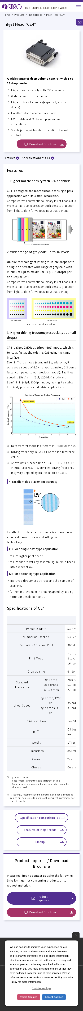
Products (19, 14)
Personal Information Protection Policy (39, 977)
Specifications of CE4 (36, 158)
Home (6, 14)
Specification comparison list (40, 817)
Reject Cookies (28, 997)
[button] (78, 7)
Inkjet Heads (35, 14)
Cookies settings (41, 988)
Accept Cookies (54, 997)
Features (9, 158)
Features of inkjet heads (40, 830)
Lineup (40, 842)
